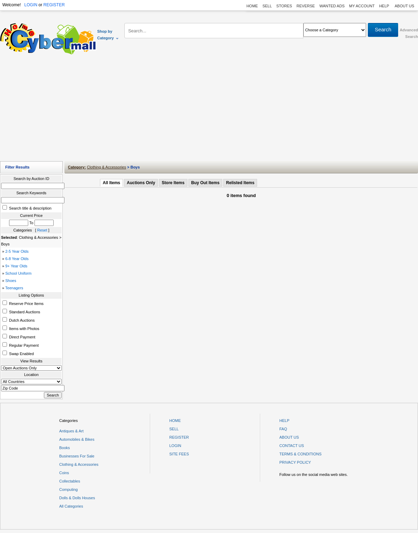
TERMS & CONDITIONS (300, 454)
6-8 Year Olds (17, 259)
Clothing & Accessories (106, 167)
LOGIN (30, 4)
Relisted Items (240, 182)
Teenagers (14, 288)
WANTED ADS (332, 6)
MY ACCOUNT (361, 6)
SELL (267, 6)
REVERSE (305, 6)
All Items (111, 182)
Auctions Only (141, 182)
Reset (42, 230)
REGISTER (53, 4)
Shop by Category (108, 34)
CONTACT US (291, 446)
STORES (284, 6)
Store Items (173, 182)
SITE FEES (179, 454)
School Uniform (18, 273)
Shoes (10, 281)
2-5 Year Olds (17, 251)
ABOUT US (404, 6)
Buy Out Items (205, 182)
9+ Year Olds (16, 266)
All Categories (71, 506)
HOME (252, 6)
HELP (384, 6)
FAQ (283, 429)
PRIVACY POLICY (295, 462)
